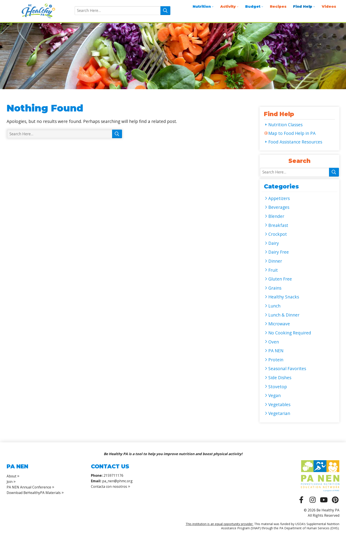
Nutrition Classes (285, 125)
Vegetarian (279, 413)
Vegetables (279, 404)
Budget (252, 6)
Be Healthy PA (38, 11)
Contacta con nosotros (110, 486)
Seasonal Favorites (287, 368)
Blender (276, 216)
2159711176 (113, 475)
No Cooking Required (289, 333)
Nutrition (202, 6)
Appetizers (279, 198)
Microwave (279, 324)
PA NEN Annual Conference (29, 487)
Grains (274, 288)
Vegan (274, 395)
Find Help (302, 6)
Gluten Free (280, 279)
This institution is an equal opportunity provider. (219, 524)
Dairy (273, 243)
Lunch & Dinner (283, 315)
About (11, 476)
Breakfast (278, 225)
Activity (228, 6)
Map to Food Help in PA (292, 133)
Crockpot (277, 234)
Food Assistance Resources (295, 142)
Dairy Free (278, 252)
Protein (275, 360)
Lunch (274, 306)
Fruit (273, 270)
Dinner (275, 261)
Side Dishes (279, 378)
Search (165, 10)
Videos (329, 6)
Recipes (278, 6)
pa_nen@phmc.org (117, 481)
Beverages (278, 207)
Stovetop (277, 387)
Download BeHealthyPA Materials (34, 492)
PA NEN (275, 351)
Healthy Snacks (283, 297)
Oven (273, 342)
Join (10, 481)
